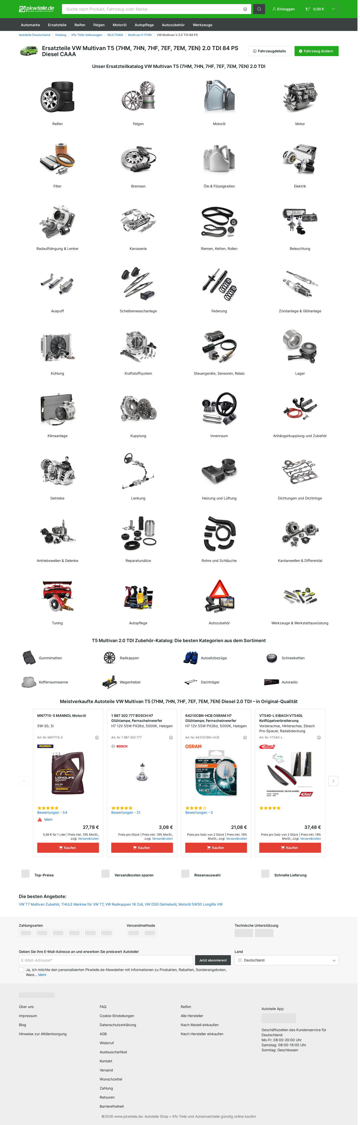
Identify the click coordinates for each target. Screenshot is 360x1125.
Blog (22, 1025)
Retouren (107, 1097)
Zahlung (106, 1088)
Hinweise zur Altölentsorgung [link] (43, 1034)
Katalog (60, 35)
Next (333, 781)
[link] (320, 9)
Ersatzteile (57, 25)
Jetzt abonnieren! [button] (213, 960)
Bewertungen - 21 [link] (125, 812)
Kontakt (106, 1061)
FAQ (103, 1006)
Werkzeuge (202, 25)
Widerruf (107, 1043)
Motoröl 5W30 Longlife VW (200, 904)
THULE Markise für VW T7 (82, 904)
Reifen (80, 25)
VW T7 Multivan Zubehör (39, 904)
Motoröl (120, 25)
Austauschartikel (113, 1052)
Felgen (99, 25)
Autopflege (144, 25)
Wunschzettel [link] (111, 1079)
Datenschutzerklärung (118, 1025)
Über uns (26, 1006)
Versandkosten (88, 838)
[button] (245, 9)
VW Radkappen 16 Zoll (124, 904)
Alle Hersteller (192, 1016)
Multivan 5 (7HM (140, 35)
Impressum (28, 1016)
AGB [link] (103, 1034)
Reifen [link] (186, 1006)
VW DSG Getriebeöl (160, 904)
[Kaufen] (68, 848)
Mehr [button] (42, 975)
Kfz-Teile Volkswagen (86, 35)
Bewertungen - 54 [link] (52, 812)
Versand (106, 1070)
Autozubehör (173, 25)
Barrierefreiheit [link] (112, 1106)
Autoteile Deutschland (34, 35)
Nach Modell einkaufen (200, 1025)
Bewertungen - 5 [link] (199, 812)
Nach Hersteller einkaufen (202, 1034)
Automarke (30, 25)
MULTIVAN (115, 35)
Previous (24, 781)
